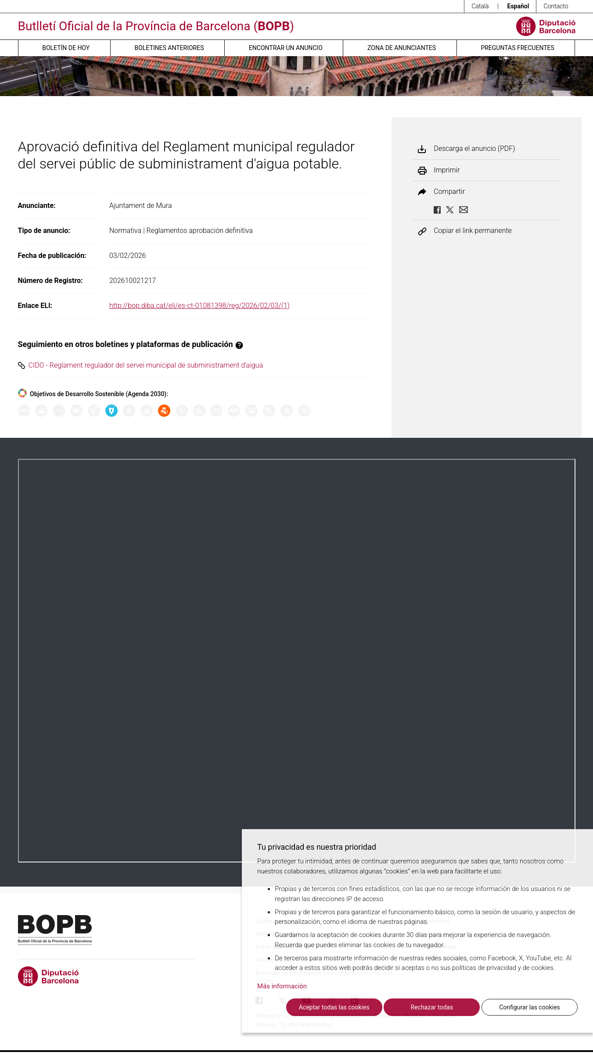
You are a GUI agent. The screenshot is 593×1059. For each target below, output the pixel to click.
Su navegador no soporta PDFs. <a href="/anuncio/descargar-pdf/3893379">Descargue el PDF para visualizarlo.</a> (296, 660)
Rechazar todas (432, 1007)
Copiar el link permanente (473, 231)
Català (480, 6)
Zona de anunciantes (401, 47)
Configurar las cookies (529, 1007)
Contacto (555, 6)
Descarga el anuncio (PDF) (474, 148)
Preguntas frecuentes (517, 47)
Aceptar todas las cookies (334, 1007)
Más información (282, 986)
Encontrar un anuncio (286, 47)
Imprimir (447, 170)
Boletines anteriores (169, 47)
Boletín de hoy (66, 47)
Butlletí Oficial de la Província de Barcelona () (156, 26)
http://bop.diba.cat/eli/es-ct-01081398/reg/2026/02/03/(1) (199, 305)
